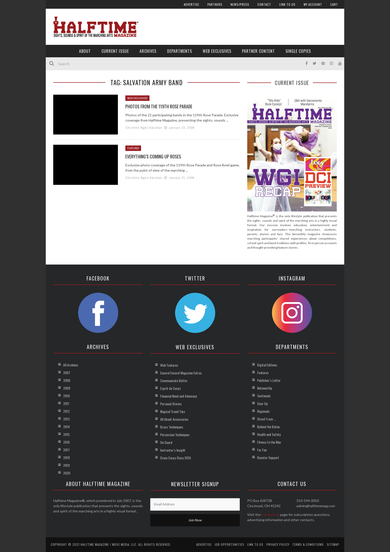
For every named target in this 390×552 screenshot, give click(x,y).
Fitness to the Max (269, 442)
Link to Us (287, 4)
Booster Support (268, 457)
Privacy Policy (277, 544)
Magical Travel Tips (172, 411)
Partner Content (258, 51)
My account (313, 4)
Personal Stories (171, 403)
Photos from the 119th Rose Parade (158, 106)
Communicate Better (174, 380)
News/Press (240, 4)
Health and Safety (269, 434)
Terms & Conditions (308, 544)
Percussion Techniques (175, 434)
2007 (66, 372)
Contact (264, 4)
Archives (148, 51)
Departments (179, 51)
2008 (66, 380)
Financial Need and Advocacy (178, 396)
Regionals (263, 411)
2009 (66, 388)
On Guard (166, 442)
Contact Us (270, 514)
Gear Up (262, 403)
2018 (66, 457)
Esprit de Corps (170, 388)
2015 (66, 434)
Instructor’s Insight (172, 450)
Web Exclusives (217, 51)
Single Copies (298, 51)
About (85, 51)
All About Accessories (174, 419)
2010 (66, 395)
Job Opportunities (229, 544)
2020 (66, 473)
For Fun (262, 449)
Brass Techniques (171, 426)
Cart (334, 4)
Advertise (191, 4)
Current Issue (115, 51)
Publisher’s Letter (269, 380)
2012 (66, 411)
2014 (66, 426)
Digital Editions (267, 364)
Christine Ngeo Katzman (143, 128)
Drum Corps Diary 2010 (175, 457)
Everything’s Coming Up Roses (153, 156)
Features (133, 148)
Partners (214, 4)
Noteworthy (264, 388)
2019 (66, 465)
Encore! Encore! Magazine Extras (181, 372)
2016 (66, 442)
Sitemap (333, 544)
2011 (66, 403)
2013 (66, 418)
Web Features (169, 365)
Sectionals (264, 395)
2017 (66, 449)
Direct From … (266, 418)
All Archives (70, 364)
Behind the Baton (268, 426)
